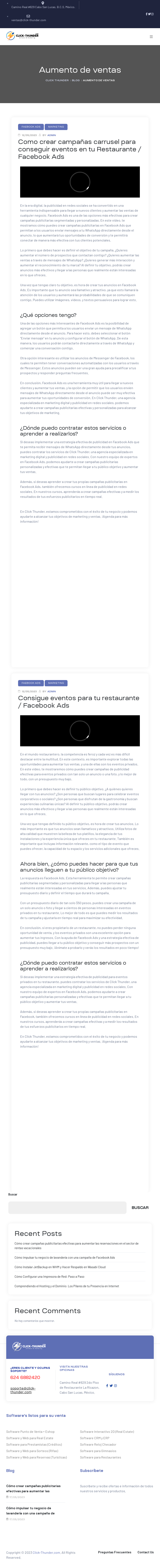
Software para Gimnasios (98, 1449)
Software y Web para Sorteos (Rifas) (32, 1449)
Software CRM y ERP (94, 1437)
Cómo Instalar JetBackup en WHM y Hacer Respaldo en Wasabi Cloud (58, 1266)
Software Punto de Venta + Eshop (30, 1430)
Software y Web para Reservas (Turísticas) (36, 1456)
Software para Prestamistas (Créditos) (34, 1443)
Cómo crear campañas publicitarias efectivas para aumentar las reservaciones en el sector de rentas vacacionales (34, 1488)
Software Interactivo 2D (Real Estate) (107, 1430)
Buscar (12, 1194)
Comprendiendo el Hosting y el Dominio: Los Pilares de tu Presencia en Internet (65, 1285)
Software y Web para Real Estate (29, 1437)
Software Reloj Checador (98, 1443)
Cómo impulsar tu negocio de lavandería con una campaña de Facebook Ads (63, 1257)
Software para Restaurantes (100, 1456)
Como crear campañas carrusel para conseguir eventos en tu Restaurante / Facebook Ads (79, 149)
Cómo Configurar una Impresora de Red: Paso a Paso (48, 1275)
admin (51, 135)
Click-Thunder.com (46, 1551)
